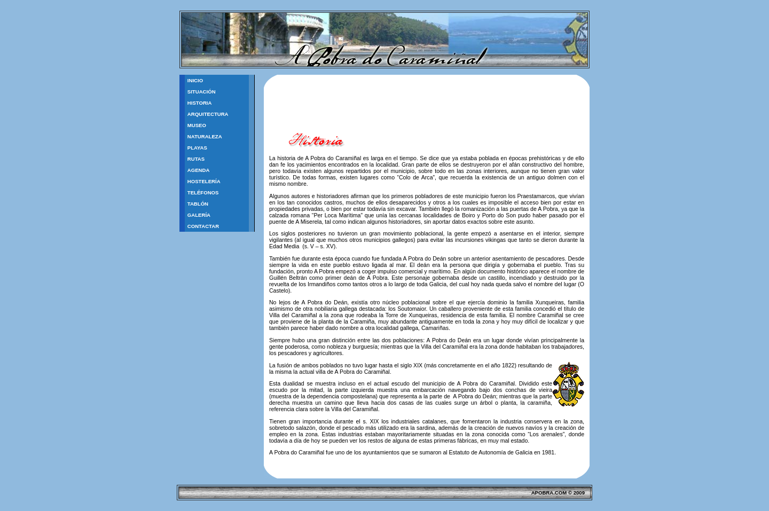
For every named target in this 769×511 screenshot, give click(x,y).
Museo (196, 125)
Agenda (198, 170)
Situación (201, 92)
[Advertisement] (394, 108)
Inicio (195, 80)
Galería (198, 215)
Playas (197, 148)
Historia (199, 103)
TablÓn (197, 204)
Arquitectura (208, 114)
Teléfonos (203, 192)
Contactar (203, 226)
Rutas (196, 159)
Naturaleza (204, 136)
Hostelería (204, 181)
